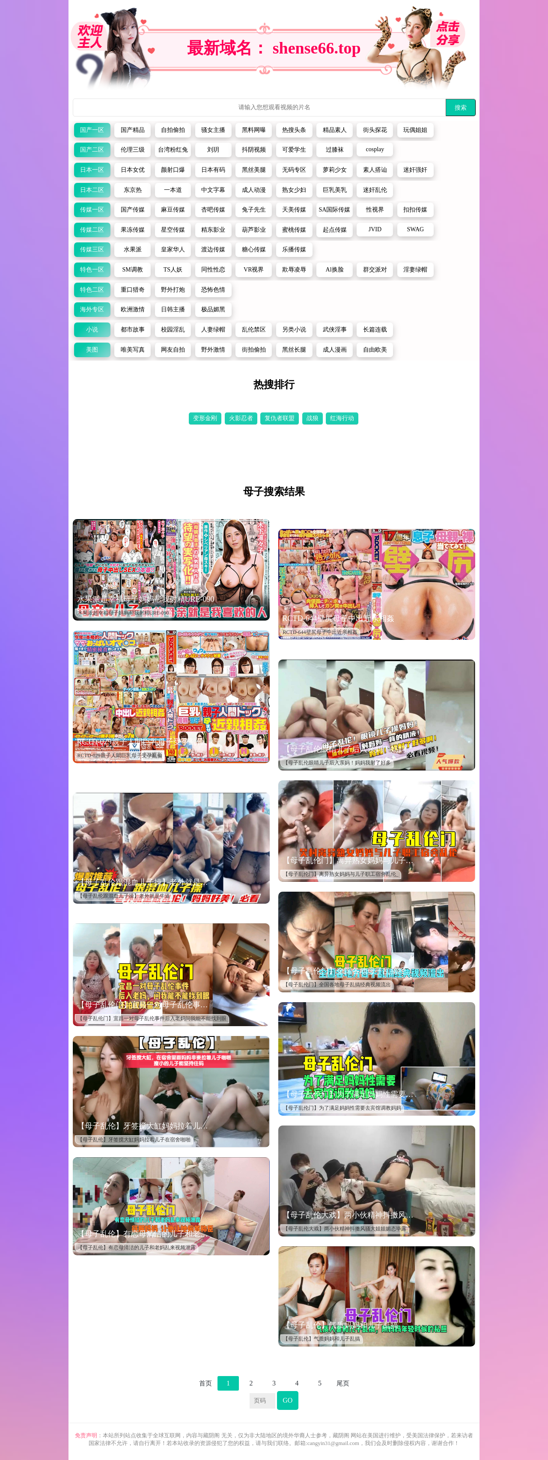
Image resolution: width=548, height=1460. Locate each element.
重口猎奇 (133, 290)
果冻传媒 (133, 230)
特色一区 (92, 269)
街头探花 (375, 130)
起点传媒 (335, 230)
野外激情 (213, 349)
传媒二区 (92, 230)
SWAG (415, 229)
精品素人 (335, 130)
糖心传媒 (254, 249)
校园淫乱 (173, 329)
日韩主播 (173, 309)
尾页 (343, 1383)
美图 (92, 349)
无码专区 (294, 170)
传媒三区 (92, 249)
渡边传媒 (213, 249)
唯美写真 (133, 349)
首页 (205, 1383)
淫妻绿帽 (415, 269)
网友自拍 (173, 349)
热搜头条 (294, 130)
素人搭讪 (375, 170)
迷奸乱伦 (375, 190)
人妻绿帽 (213, 329)
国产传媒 (133, 209)
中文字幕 (213, 190)
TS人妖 (173, 269)
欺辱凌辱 (294, 269)
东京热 (133, 190)
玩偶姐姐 (415, 130)
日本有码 (213, 170)
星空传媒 (173, 230)
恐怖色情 (213, 290)
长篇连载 (375, 329)
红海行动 (342, 418)
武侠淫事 (335, 329)
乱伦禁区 (254, 329)
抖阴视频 (254, 149)
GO (287, 1400)
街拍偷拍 (254, 349)
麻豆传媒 (173, 209)
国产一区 (92, 130)
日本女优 (133, 170)
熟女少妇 (294, 190)
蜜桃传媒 (294, 230)
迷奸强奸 (415, 170)
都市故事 (133, 329)
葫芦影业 (254, 230)
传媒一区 (92, 209)
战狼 (313, 418)
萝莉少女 (335, 170)
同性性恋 (213, 269)
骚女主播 (213, 130)
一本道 (173, 190)
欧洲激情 (133, 309)
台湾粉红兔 (173, 149)
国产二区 (92, 149)
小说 (92, 329)
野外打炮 (173, 290)
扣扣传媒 (415, 209)
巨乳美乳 (335, 190)
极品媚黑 (213, 309)
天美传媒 (294, 209)
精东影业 (213, 230)
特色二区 (92, 290)
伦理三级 (133, 149)
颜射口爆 (173, 170)
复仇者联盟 (280, 418)
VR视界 (254, 269)
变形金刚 (205, 418)
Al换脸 (335, 269)
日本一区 (92, 170)
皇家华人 (173, 249)
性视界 (375, 209)
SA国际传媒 (335, 209)
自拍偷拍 (173, 130)
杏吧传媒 (213, 209)
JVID (375, 229)
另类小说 (294, 329)
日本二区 (92, 190)
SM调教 (132, 269)
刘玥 (213, 149)
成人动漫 (254, 190)
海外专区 (92, 309)
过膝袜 (335, 149)
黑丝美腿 (254, 170)
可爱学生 (294, 149)
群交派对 (375, 269)
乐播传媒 (294, 249)
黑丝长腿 (294, 349)
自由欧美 (375, 349)
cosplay (375, 149)
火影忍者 (241, 418)
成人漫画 (335, 349)
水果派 (133, 249)
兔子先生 (254, 209)
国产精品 (133, 130)
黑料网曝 (254, 130)
